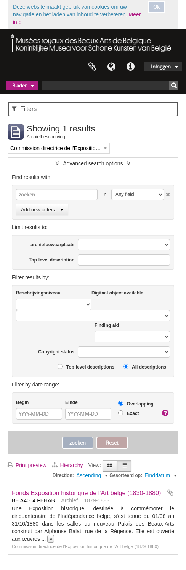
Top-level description (52, 260)
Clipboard (92, 66)
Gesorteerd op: (125, 475)
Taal (111, 66)
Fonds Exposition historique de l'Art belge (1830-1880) (86, 492)
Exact (128, 413)
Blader (19, 85)
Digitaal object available (117, 293)
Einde (71, 402)
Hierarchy (68, 465)
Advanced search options (93, 163)
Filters (24, 109)
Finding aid (107, 325)
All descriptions (144, 367)
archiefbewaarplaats (52, 244)
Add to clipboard (170, 493)
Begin (22, 402)
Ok (156, 6)
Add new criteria (42, 209)
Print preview (27, 465)
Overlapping (135, 404)
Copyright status (56, 352)
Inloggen (161, 66)
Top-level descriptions (86, 367)
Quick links (130, 66)
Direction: (63, 475)
